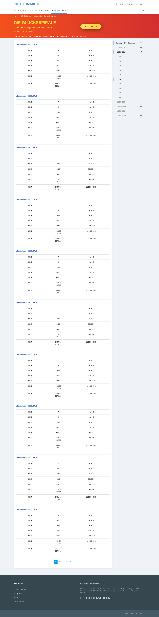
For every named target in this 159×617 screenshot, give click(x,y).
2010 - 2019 (130, 52)
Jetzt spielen (91, 26)
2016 (120, 70)
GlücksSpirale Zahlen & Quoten (28, 36)
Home (16, 16)
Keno (47, 11)
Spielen (75, 36)
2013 (120, 84)
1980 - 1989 (130, 111)
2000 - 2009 (130, 102)
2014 (120, 79)
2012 (120, 88)
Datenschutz (139, 614)
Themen (130, 4)
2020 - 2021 (130, 47)
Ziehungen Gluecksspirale (129, 43)
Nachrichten (119, 4)
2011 (120, 93)
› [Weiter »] (77, 562)
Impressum (129, 614)
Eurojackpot (36, 11)
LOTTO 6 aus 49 (20, 11)
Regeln (83, 36)
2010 (120, 97)
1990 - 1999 (130, 106)
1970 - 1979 (130, 115)
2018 (120, 61)
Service (139, 4)
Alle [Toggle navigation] (140, 11)
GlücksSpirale (59, 11)
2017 (120, 66)
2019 (120, 57)
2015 (120, 75)
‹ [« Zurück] (48, 562)
